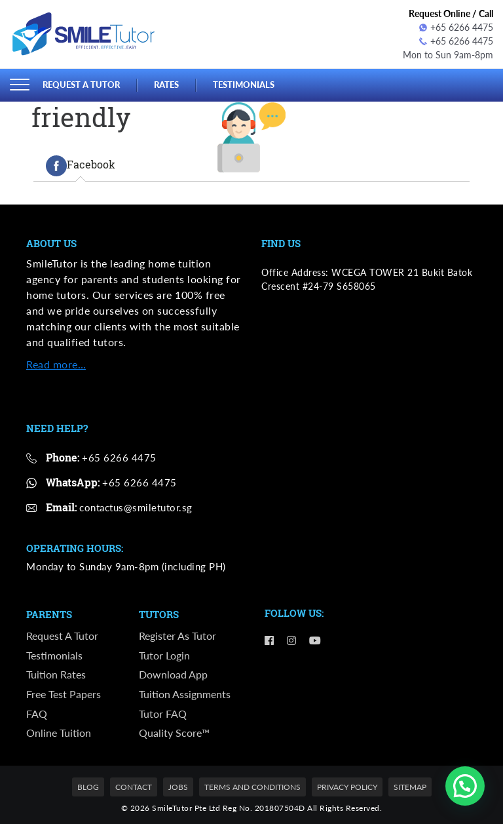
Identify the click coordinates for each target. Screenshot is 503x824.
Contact (133, 787)
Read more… (56, 364)
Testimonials (243, 84)
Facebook (80, 165)
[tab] (80, 166)
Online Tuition (58, 732)
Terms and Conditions (252, 787)
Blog (88, 787)
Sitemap (410, 787)
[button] (465, 786)
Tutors (159, 614)
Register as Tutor (177, 635)
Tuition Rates (56, 674)
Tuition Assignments (185, 694)
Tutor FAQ (163, 713)
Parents (49, 614)
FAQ (36, 713)
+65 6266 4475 (456, 27)
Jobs (178, 787)
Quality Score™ (174, 732)
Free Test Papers (63, 694)
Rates (166, 84)
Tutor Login (164, 655)
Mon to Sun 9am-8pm (448, 54)
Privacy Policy (347, 787)
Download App (173, 674)
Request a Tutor (81, 84)
